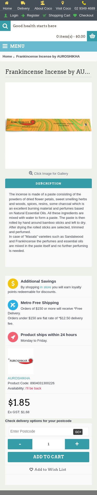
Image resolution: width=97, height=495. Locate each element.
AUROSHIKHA (19, 378)
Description (48, 183)
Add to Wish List (50, 469)
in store (45, 287)
